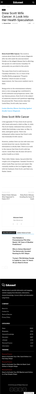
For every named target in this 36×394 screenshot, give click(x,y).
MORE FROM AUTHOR (24, 233)
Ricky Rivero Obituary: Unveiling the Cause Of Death (27, 197)
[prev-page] (3, 267)
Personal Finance (7, 354)
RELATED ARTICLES (9, 233)
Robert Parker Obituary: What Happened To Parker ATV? (9, 197)
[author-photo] (18, 207)
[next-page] (6, 267)
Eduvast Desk (7, 23)
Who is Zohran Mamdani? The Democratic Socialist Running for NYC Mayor (21, 251)
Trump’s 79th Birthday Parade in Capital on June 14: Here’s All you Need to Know (23, 260)
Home (3, 7)
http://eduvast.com (18, 220)
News (8, 7)
